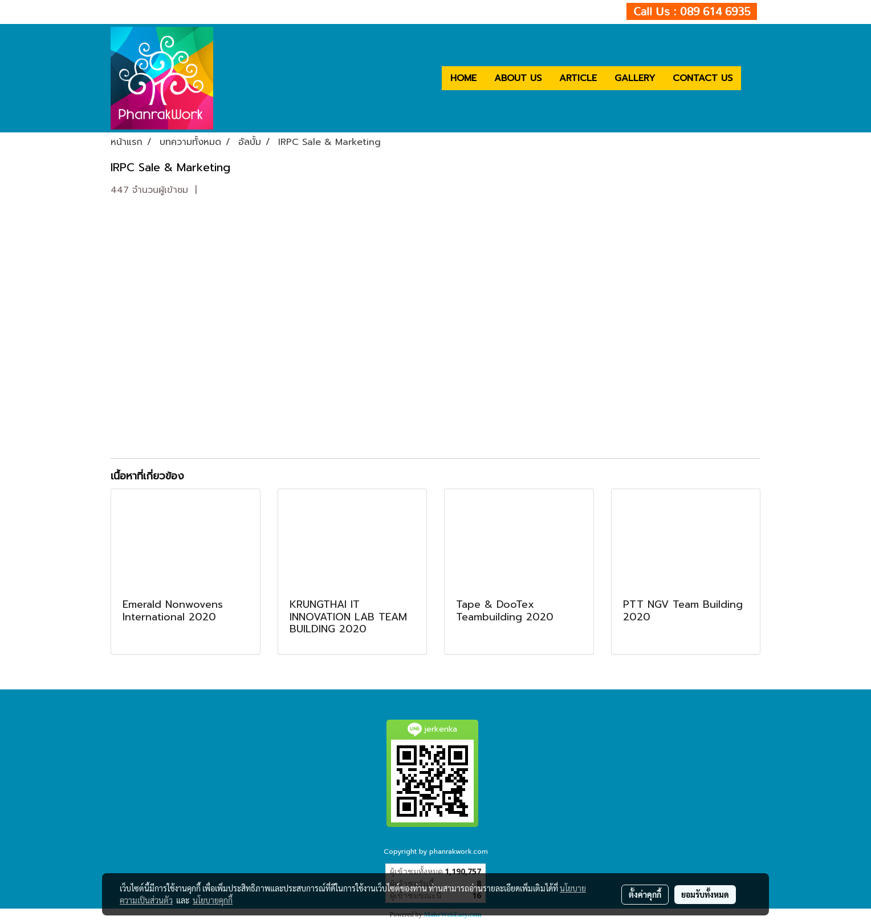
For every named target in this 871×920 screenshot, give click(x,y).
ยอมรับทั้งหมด (705, 894)
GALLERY (634, 78)
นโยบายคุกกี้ (213, 900)
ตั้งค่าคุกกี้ (645, 894)
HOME (463, 78)
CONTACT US (702, 78)
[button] (751, 78)
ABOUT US (518, 78)
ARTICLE (578, 78)
